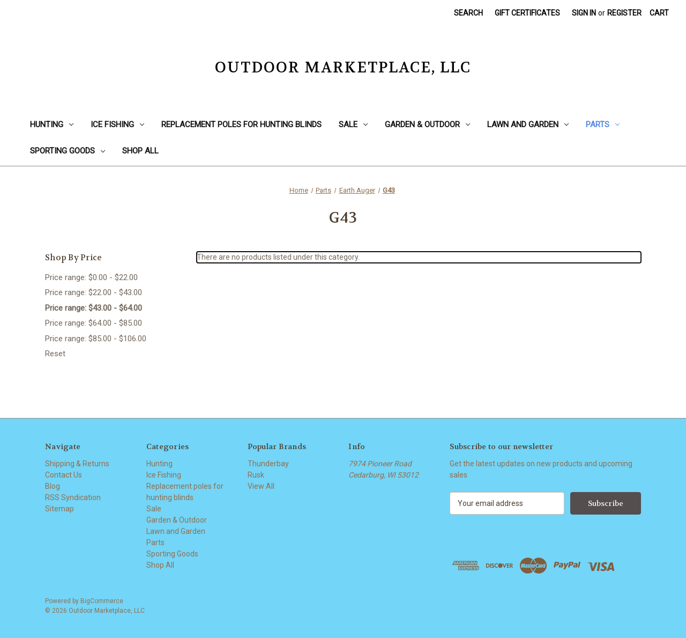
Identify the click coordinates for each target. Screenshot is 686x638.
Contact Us (63, 475)
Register (624, 13)
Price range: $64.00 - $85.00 (93, 323)
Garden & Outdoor (427, 124)
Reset (55, 353)
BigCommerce (101, 601)
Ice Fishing (117, 124)
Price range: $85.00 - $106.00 (95, 338)
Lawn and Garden (528, 124)
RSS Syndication (73, 497)
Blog (52, 486)
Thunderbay (268, 463)
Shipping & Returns (77, 463)
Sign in (584, 13)
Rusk (256, 475)
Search (468, 13)
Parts (603, 124)
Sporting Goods (67, 151)
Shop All (140, 151)
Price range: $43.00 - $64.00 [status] (93, 308)
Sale (353, 124)
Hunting (51, 124)
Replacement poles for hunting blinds (241, 124)
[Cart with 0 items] (659, 13)
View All (261, 486)
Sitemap (59, 508)
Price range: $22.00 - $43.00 (93, 292)
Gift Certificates (527, 13)
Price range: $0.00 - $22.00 (91, 277)
